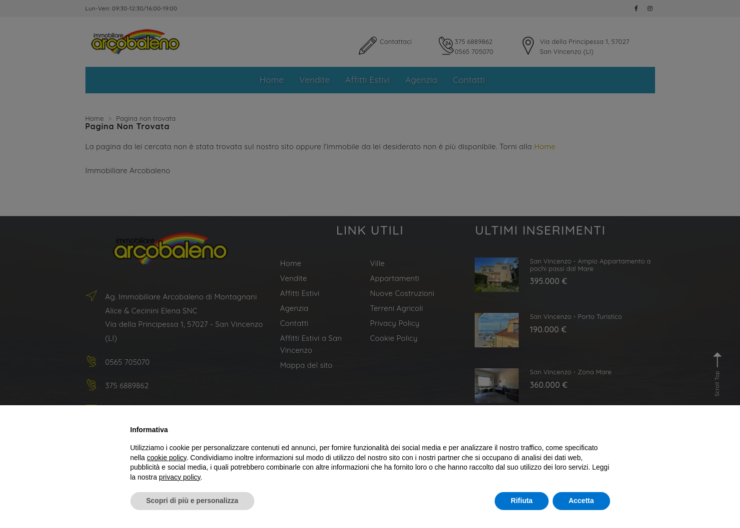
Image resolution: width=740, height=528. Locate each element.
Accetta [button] (581, 501)
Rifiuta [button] (522, 501)
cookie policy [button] (166, 458)
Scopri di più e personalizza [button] (192, 501)
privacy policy (179, 477)
